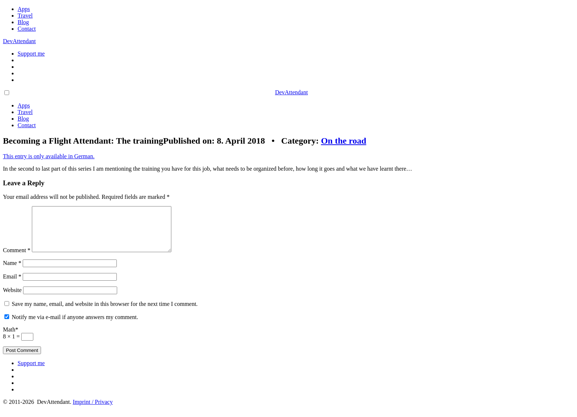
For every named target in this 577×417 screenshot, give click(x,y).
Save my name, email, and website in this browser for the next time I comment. (105, 313)
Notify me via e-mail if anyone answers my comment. (75, 326)
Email (12, 285)
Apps (24, 9)
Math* (10, 338)
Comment (16, 259)
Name (12, 272)
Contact (27, 29)
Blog (23, 22)
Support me (31, 53)
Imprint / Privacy (93, 410)
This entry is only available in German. (48, 156)
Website (12, 299)
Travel (25, 15)
